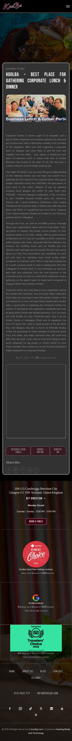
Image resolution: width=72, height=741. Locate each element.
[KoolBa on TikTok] (31, 708)
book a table (36, 521)
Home (12, 671)
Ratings (39, 603)
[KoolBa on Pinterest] (36, 715)
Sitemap (36, 678)
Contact (58, 671)
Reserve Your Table (18, 456)
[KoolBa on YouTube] (62, 708)
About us (27, 671)
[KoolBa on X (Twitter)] (41, 708)
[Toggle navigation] (67, 6)
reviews (49, 569)
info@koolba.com (46, 362)
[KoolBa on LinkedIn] (52, 708)
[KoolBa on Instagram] (20, 708)
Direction (58, 456)
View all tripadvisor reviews (36, 657)
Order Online (40, 456)
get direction (36, 498)
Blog (43, 671)
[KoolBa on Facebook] (10, 708)
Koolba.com (37, 729)
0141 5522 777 (24, 362)
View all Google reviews (36, 610)
